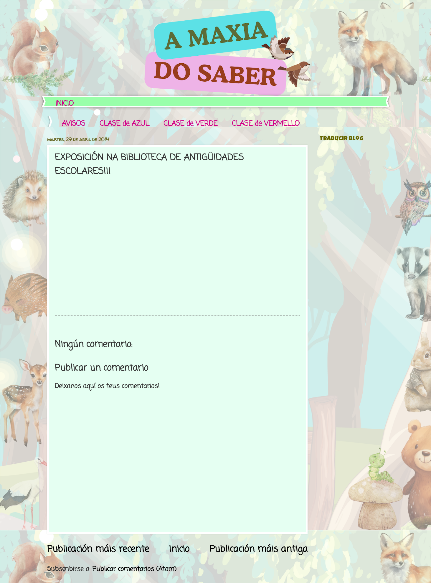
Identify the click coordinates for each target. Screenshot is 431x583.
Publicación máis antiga (258, 549)
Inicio (179, 549)
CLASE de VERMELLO (266, 123)
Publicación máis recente (98, 549)
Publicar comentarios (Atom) (134, 569)
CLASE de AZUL (124, 123)
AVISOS (73, 123)
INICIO (64, 103)
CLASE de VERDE (190, 123)
